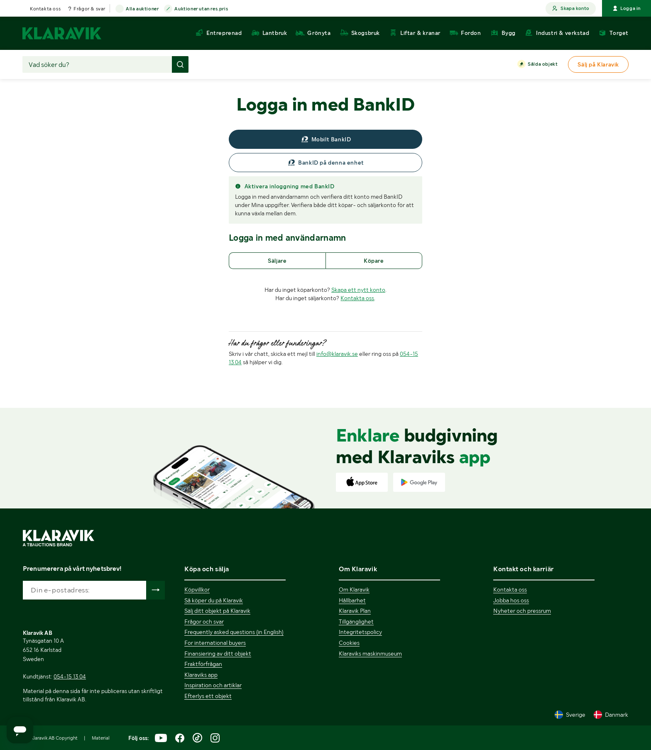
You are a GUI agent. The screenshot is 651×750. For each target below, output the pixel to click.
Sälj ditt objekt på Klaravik (217, 610)
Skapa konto (571, 8)
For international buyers (215, 642)
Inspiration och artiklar (213, 685)
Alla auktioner (142, 9)
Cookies (349, 642)
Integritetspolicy (360, 632)
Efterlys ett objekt (208, 696)
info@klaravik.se (337, 353)
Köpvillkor (197, 589)
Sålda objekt (543, 64)
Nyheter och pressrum (522, 610)
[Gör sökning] (180, 64)
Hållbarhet (352, 600)
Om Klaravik (354, 589)
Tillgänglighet (356, 621)
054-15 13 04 (70, 676)
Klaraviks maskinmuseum (370, 653)
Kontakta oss (45, 9)
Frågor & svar (89, 9)
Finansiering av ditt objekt (217, 653)
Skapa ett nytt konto (358, 289)
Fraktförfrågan (203, 664)
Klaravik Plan (355, 610)
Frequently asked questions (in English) (234, 632)
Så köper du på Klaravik (213, 600)
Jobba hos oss (511, 600)
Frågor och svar (204, 621)
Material (101, 738)
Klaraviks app (201, 674)
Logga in (626, 8)
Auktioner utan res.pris (201, 9)
